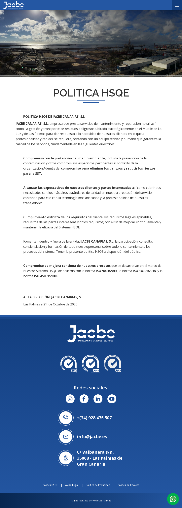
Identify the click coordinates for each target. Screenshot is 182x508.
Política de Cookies (128, 485)
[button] (173, 499)
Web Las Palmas (102, 500)
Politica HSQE (50, 485)
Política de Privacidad (98, 485)
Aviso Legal (71, 485)
